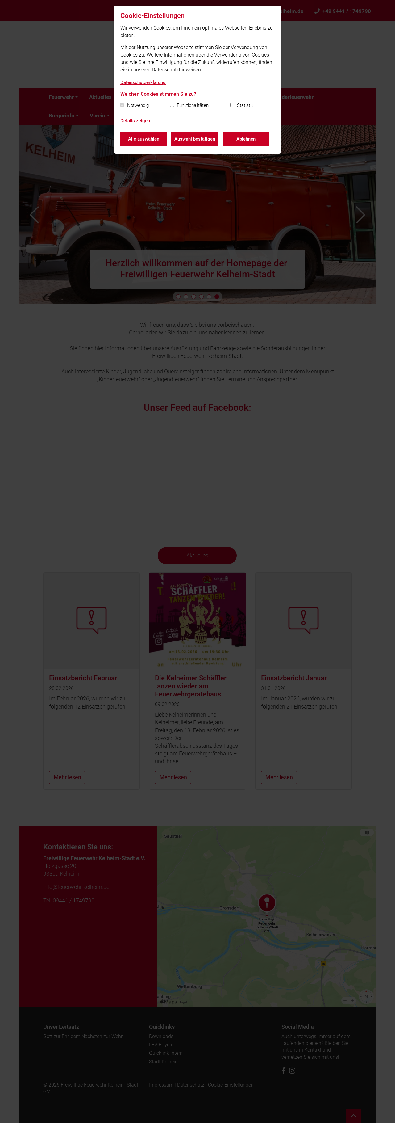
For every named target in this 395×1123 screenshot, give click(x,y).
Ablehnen (246, 139)
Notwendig (138, 105)
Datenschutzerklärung (143, 82)
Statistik (245, 105)
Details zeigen (135, 121)
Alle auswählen (143, 139)
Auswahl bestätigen (194, 139)
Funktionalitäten (193, 105)
